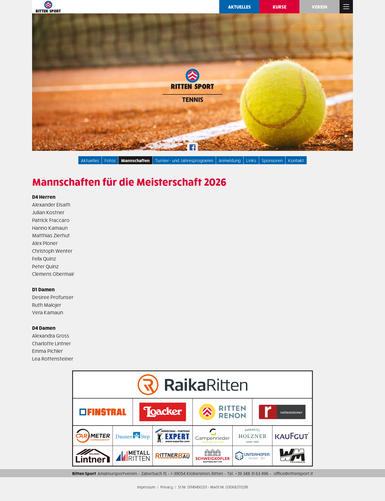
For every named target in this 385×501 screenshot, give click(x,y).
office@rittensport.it (293, 473)
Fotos (110, 160)
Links (251, 160)
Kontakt (296, 160)
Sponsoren (272, 160)
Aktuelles (239, 6)
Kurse (279, 6)
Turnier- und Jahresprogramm (184, 160)
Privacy (166, 487)
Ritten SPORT (48, 7)
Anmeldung (230, 160)
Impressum (146, 487)
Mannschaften (135, 160)
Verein (319, 6)
